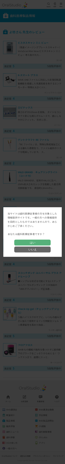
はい (32, 242)
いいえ (32, 249)
